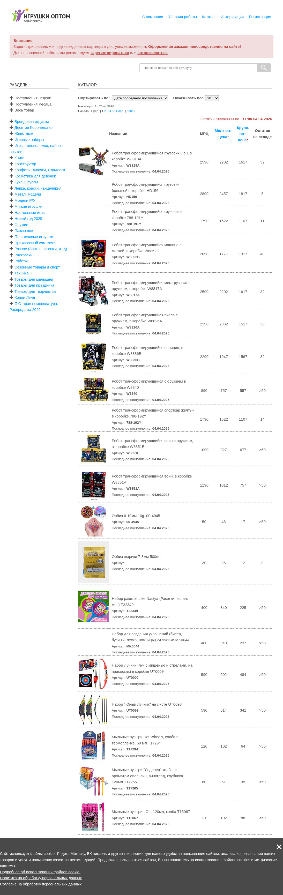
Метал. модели (27, 194)
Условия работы (182, 17)
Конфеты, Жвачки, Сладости (39, 170)
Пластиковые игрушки (33, 237)
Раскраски (23, 255)
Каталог (209, 17)
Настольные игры (30, 213)
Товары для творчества (35, 291)
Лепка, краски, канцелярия (37, 188)
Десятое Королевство (33, 127)
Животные (23, 133)
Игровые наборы (29, 140)
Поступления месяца (30, 104)
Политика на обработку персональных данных (41, 878)
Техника (21, 273)
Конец (131, 111)
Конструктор (25, 164)
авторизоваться (153, 53)
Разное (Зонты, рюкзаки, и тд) (40, 249)
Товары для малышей (33, 279)
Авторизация (232, 17)
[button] (279, 847)
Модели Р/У (24, 200)
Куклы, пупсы (26, 182)
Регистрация (260, 17)
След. (120, 111)
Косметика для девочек (35, 176)
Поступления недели (30, 98)
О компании (152, 17)
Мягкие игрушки (28, 206)
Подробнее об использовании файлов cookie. (40, 872)
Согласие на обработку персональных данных (40, 884)
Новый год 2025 (28, 219)
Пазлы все (23, 231)
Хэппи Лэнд (24, 297)
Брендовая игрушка (31, 122)
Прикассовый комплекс (35, 243)
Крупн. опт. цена (243, 134)
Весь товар (22, 110)
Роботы (21, 261)
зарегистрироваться (110, 53)
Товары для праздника (34, 285)
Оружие (21, 225)
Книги (19, 158)
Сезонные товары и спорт (37, 267)
